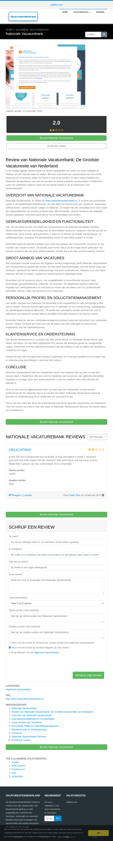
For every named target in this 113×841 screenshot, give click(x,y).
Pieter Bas (74, 495)
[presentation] (31, 663)
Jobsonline (17, 776)
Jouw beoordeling (18, 597)
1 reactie (26, 495)
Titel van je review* (19, 561)
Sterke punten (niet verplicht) (24, 610)
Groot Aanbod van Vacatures (27, 722)
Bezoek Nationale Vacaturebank (56, 747)
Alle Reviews (96, 437)
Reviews (100, 12)
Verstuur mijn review (88, 675)
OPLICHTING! (20, 450)
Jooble (15, 762)
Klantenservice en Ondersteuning (29, 729)
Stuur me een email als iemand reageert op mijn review (40, 647)
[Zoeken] (104, 34)
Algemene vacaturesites (32, 30)
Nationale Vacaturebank (24, 708)
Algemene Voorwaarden (46, 652)
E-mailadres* (15, 549)
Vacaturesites (82, 12)
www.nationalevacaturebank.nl (61, 200)
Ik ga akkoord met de (35, 652)
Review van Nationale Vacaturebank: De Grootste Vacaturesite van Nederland (52, 712)
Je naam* (14, 536)
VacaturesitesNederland (23, 16)
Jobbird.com (56, 5)
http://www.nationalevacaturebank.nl (24, 699)
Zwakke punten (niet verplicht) (24, 626)
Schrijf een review (21, 740)
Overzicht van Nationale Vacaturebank (32, 715)
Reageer (15, 495)
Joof (14, 773)
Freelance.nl (18, 769)
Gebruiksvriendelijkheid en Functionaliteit (33, 719)
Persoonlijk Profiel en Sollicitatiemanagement (35, 726)
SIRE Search (18, 766)
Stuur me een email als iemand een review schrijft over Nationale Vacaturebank (52, 642)
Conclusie (17, 733)
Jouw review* (16, 574)
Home (65, 12)
